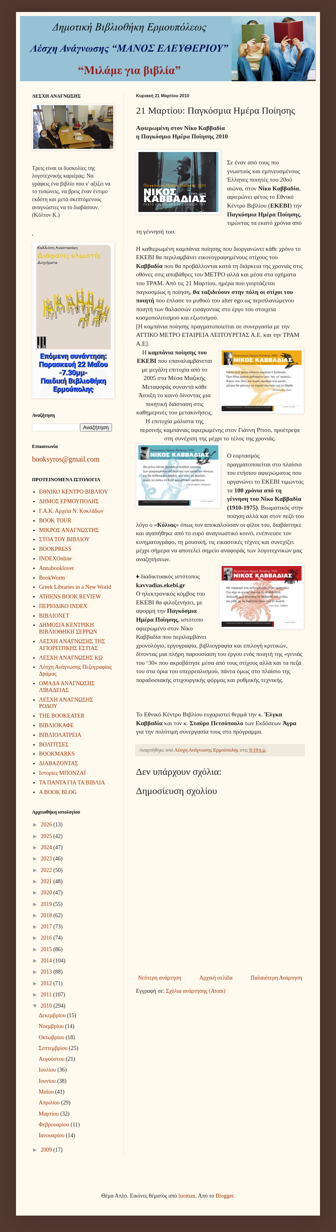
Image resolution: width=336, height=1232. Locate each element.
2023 (47, 859)
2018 (47, 915)
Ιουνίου (48, 1081)
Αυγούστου (52, 1059)
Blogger (224, 1196)
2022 (47, 870)
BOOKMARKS (57, 754)
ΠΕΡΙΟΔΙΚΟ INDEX (63, 606)
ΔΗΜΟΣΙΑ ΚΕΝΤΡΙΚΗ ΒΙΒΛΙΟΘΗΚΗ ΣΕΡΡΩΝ (68, 628)
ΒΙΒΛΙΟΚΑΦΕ (56, 725)
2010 (47, 1006)
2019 (47, 904)
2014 (47, 961)
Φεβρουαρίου (55, 1125)
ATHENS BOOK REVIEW (70, 597)
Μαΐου (47, 1092)
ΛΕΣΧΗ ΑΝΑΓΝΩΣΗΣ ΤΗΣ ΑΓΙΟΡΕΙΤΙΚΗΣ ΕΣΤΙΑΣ (72, 644)
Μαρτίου (49, 1114)
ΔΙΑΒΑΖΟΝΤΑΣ (58, 763)
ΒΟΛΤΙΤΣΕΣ (54, 745)
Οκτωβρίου (52, 1037)
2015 (47, 949)
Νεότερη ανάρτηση (159, 978)
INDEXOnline (55, 559)
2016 (47, 938)
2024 (47, 847)
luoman (186, 1196)
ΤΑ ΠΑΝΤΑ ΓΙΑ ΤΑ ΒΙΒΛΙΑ (72, 783)
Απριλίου (50, 1103)
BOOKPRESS (55, 549)
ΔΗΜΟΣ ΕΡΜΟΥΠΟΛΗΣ (69, 501)
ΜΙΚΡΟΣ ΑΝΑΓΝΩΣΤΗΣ (69, 530)
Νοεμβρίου (52, 1026)
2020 (47, 893)
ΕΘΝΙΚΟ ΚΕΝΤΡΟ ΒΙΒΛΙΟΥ (73, 492)
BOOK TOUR (55, 521)
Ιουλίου (48, 1070)
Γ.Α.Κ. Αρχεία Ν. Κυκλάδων (71, 511)
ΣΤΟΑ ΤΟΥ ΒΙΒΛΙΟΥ (64, 539)
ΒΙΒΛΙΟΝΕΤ (54, 616)
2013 (47, 972)
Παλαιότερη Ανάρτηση (276, 978)
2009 (47, 1150)
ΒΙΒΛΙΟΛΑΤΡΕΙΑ (60, 735)
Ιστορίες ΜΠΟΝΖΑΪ (62, 773)
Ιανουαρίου (52, 1135)
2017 (47, 927)
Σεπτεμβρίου (54, 1048)
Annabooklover (56, 568)
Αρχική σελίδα (215, 978)
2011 (47, 995)
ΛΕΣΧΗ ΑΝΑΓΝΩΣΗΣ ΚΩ (71, 658)
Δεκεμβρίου (53, 1015)
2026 (47, 825)
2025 (47, 836)
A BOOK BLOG (58, 792)
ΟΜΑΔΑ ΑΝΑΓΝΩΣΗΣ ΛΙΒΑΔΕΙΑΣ (67, 686)
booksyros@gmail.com (66, 459)
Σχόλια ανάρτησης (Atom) (195, 991)
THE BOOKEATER (62, 716)
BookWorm (52, 578)
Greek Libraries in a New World (75, 587)
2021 (47, 881)
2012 (47, 983)
